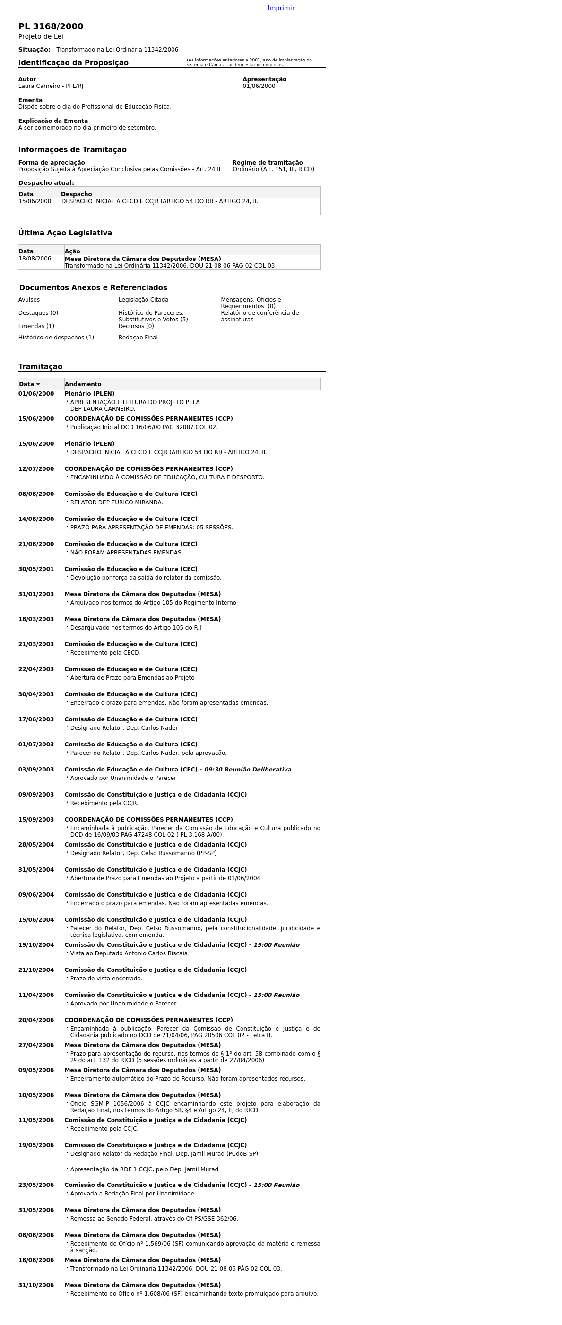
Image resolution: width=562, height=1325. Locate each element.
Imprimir (281, 8)
